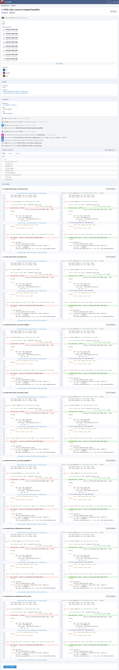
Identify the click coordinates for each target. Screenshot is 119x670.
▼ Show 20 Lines (42, 193)
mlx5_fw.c (9, 166)
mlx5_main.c (10, 170)
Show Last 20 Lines (42, 252)
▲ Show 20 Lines (22, 223)
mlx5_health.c (10, 168)
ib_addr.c (9, 177)
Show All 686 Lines (32, 223)
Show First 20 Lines (22, 193)
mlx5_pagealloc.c (11, 173)
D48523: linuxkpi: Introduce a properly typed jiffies (29, 128)
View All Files (59, 63)
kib (12, 18)
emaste (8, 73)
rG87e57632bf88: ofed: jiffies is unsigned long (15, 91)
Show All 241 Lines (32, 193)
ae (6, 70)
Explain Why (64, 137)
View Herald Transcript (29, 122)
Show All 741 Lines (31, 252)
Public (13, 13)
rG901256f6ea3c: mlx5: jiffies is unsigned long (15, 93)
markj (57, 137)
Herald (6, 122)
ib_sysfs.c (9, 179)
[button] (117, 2)
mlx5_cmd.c (10, 164)
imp (7, 76)
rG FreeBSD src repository (10, 105)
